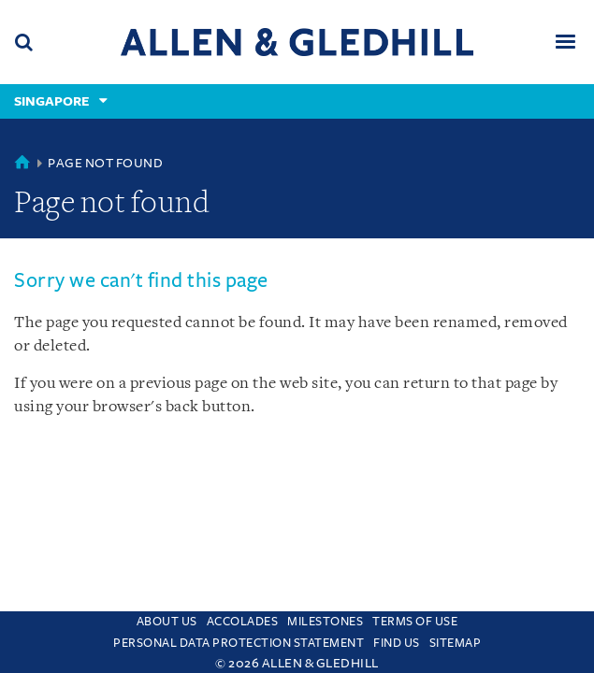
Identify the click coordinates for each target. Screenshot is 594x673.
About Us (167, 621)
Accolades (243, 621)
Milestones (325, 621)
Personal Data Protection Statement (238, 643)
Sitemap (455, 643)
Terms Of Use (414, 621)
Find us (396, 643)
